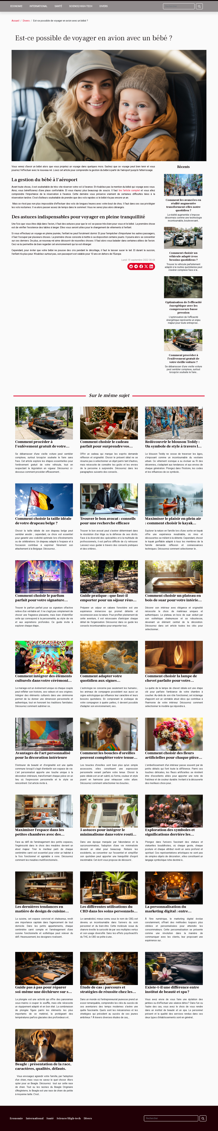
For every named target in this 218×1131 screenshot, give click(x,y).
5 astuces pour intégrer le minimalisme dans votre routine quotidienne (108, 834)
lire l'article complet (129, 190)
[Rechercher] (179, 6)
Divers (103, 6)
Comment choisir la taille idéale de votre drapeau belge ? (43, 521)
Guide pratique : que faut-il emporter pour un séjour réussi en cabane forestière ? (108, 600)
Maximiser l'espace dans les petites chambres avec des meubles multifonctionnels (39, 834)
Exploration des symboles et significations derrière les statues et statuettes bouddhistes (174, 834)
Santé (58, 6)
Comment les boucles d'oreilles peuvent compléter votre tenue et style (109, 757)
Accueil (15, 20)
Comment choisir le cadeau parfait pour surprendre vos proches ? (104, 446)
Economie (16, 6)
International (38, 6)
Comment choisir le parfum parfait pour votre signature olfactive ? (39, 600)
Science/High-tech (80, 6)
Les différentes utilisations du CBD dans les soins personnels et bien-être (107, 911)
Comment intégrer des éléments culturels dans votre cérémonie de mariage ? (43, 680)
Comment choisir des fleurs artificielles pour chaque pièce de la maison (172, 757)
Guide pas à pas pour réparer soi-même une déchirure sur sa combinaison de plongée (43, 992)
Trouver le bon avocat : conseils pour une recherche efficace (108, 521)
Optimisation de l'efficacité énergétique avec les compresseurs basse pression (183, 307)
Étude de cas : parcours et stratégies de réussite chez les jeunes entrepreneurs (106, 992)
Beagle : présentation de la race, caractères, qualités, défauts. (43, 1066)
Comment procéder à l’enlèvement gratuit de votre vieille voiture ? (183, 358)
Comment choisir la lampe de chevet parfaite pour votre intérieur (171, 680)
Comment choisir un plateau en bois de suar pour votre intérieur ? (173, 600)
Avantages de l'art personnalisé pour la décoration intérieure (42, 755)
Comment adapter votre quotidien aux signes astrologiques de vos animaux (106, 680)
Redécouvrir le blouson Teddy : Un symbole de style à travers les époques (173, 446)
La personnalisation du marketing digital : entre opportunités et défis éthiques (171, 911)
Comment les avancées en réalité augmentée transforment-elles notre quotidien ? (183, 205)
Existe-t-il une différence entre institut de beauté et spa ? (172, 989)
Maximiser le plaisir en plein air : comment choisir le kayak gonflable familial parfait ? (173, 523)
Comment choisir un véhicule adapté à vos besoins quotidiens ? (183, 256)
